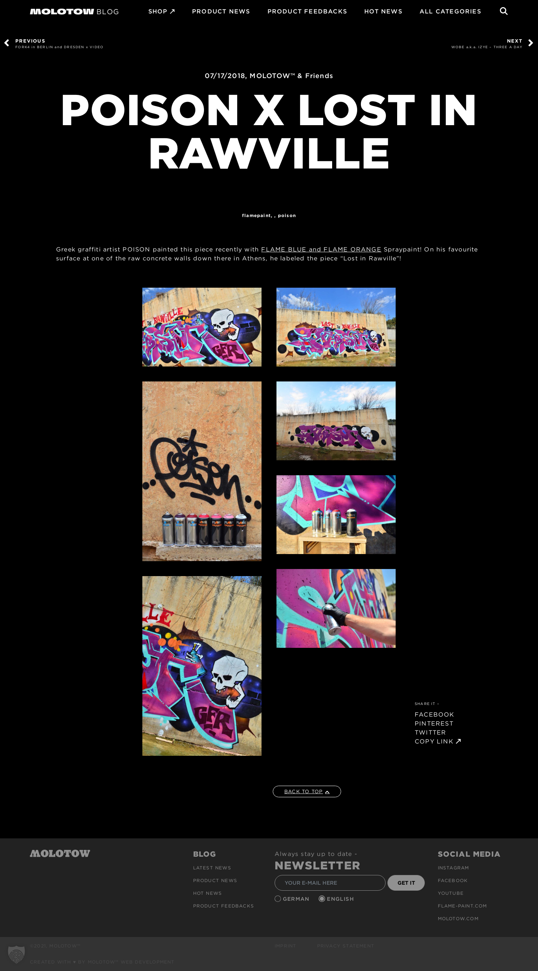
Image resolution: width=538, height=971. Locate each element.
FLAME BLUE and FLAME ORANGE (321, 249)
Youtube (451, 893)
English (341, 899)
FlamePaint (256, 215)
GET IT (406, 883)
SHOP (158, 11)
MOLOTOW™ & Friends (291, 76)
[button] (16, 954)
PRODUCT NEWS (221, 11)
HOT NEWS (383, 11)
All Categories (450, 11)
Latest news (212, 868)
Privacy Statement (345, 946)
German (297, 899)
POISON (287, 215)
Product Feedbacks (307, 11)
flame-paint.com (462, 906)
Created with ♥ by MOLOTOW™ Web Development (102, 962)
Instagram (453, 868)
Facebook (453, 880)
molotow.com (458, 918)
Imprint (285, 946)
